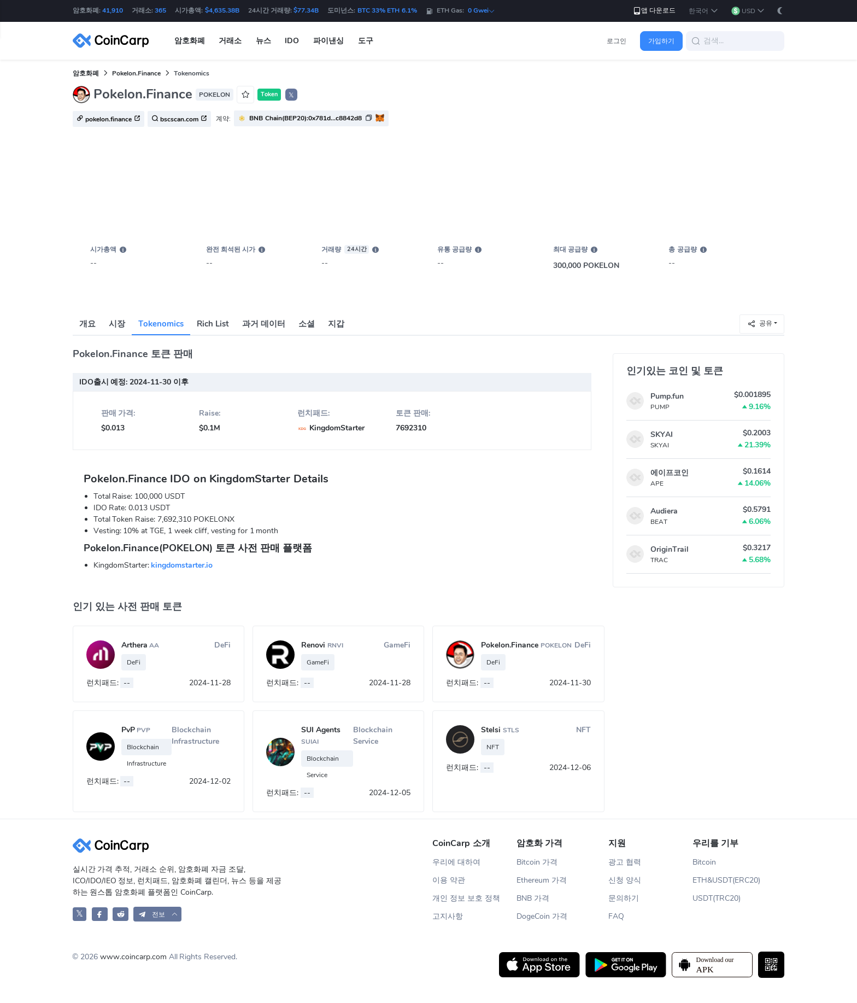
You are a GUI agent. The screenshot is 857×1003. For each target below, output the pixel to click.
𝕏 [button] (291, 95)
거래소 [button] (230, 41)
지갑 (336, 323)
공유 (759, 323)
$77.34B (306, 10)
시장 (117, 323)
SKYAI (661, 434)
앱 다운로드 (654, 10)
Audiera (664, 511)
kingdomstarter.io (182, 565)
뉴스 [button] (263, 41)
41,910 (112, 10)
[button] (703, 11)
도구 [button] (365, 41)
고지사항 (447, 916)
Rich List (213, 323)
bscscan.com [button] (179, 119)
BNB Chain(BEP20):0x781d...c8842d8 (305, 118)
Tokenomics (161, 323)
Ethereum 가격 (541, 880)
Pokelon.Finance (136, 73)
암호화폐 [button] (189, 41)
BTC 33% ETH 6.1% (387, 10)
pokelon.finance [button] (108, 119)
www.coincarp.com (133, 957)
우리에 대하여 (456, 862)
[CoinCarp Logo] (114, 41)
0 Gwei (481, 10)
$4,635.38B (222, 10)
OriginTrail (669, 549)
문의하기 (623, 898)
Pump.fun (667, 396)
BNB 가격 (532, 898)
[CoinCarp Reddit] (120, 914)
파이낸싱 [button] (328, 41)
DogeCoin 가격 (541, 916)
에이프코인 (669, 473)
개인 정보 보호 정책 (466, 898)
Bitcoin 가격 (536, 862)
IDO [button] (292, 41)
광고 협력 (624, 862)
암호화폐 (86, 73)
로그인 (616, 41)
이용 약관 (448, 880)
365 (160, 10)
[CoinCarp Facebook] (100, 914)
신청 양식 (624, 880)
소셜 (306, 323)
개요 (87, 323)
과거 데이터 (263, 323)
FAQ (616, 916)
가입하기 (661, 41)
